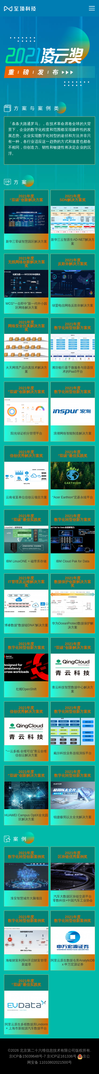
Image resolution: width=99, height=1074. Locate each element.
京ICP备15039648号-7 (27, 1056)
